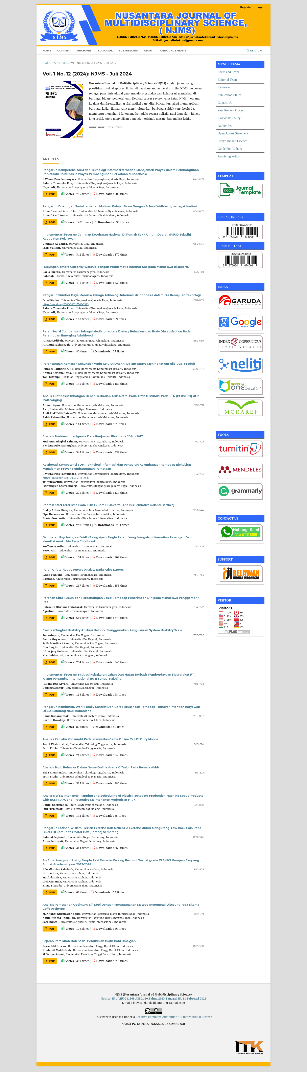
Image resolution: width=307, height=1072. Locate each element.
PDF (51, 194)
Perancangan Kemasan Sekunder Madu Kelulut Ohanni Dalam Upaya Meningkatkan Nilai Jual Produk (119, 364)
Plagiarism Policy (229, 118)
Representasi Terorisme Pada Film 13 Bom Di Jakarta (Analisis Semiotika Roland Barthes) (108, 505)
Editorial (105, 50)
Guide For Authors (230, 148)
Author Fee (225, 125)
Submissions (128, 50)
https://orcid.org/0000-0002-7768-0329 (66, 304)
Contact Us (225, 102)
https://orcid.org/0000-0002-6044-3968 (66, 478)
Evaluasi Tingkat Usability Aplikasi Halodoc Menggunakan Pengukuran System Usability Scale (112, 630)
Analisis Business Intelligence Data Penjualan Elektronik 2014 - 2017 (93, 436)
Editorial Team (227, 79)
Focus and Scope (228, 72)
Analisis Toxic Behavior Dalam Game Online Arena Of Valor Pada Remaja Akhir (101, 767)
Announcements (173, 50)
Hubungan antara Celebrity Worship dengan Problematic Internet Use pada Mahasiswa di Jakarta (116, 267)
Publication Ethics (229, 95)
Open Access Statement (233, 133)
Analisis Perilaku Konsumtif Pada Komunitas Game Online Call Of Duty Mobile (100, 739)
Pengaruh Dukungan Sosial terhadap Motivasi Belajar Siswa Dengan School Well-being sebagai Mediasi (120, 206)
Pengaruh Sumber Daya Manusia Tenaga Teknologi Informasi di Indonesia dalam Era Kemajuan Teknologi (122, 295)
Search (254, 50)
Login (260, 7)
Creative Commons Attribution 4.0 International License (174, 1017)
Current (64, 50)
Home (47, 50)
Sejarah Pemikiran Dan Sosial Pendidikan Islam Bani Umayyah (89, 941)
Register (246, 7)
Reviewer (224, 87)
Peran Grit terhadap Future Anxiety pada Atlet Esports (83, 569)
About (149, 50)
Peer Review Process (231, 110)
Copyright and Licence (232, 141)
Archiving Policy (229, 156)
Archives (84, 50)
